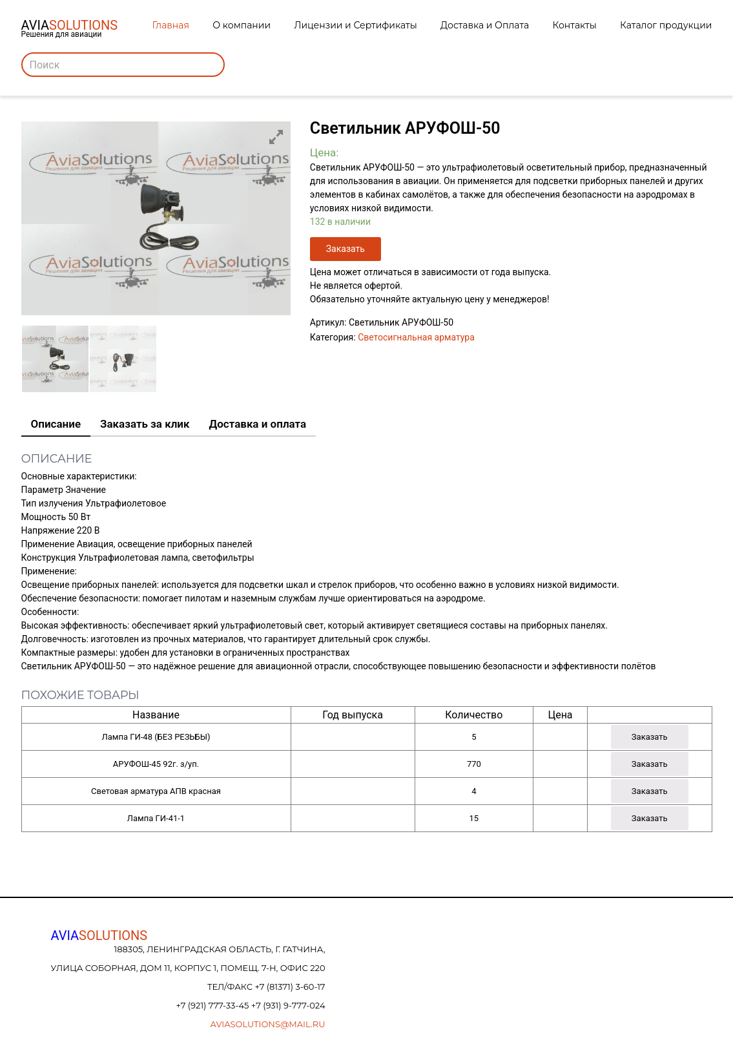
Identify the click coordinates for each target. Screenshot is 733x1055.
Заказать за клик (144, 423)
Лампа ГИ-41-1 (156, 818)
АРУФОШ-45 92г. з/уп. (156, 764)
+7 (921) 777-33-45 (213, 1005)
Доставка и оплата (258, 423)
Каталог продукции (666, 25)
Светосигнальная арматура (416, 337)
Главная (170, 25)
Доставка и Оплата (484, 25)
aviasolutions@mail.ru (268, 1024)
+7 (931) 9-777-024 (288, 1005)
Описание (56, 423)
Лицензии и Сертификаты (355, 25)
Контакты (575, 25)
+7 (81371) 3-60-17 (289, 986)
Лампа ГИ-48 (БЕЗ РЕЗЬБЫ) (156, 737)
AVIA (99, 935)
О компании (241, 25)
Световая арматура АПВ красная (156, 791)
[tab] (56, 424)
